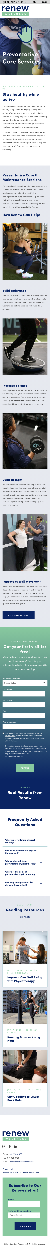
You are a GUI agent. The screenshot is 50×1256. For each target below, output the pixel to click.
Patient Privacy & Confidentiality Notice (21, 1172)
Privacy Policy (9, 1169)
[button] (25, 841)
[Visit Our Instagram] (4, 1146)
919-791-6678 (15, 1154)
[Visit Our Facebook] (9, 1146)
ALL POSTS (25, 917)
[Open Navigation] (46, 11)
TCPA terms (13, 741)
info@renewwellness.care (14, 756)
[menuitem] (14, 2)
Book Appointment (18, 615)
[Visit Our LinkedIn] (15, 1146)
